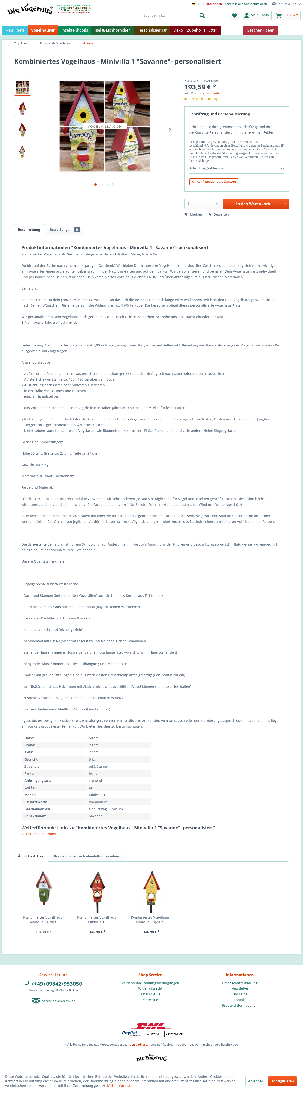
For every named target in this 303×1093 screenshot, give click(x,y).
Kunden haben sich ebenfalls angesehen (86, 856)
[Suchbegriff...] (174, 15)
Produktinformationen (240, 1005)
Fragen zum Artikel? (39, 834)
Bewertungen (65, 229)
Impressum (150, 999)
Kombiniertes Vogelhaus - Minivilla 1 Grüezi (43, 919)
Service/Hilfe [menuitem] (284, 4)
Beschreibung (29, 229)
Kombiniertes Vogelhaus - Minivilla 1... (97, 919)
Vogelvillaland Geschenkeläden (246, 4)
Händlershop (213, 4)
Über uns (239, 994)
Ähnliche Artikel (31, 856)
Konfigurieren (282, 1081)
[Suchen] (202, 15)
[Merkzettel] (235, 15)
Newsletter (240, 988)
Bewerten (218, 214)
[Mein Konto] (257, 15)
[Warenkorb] (287, 15)
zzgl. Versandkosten (213, 93)
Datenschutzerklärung (240, 983)
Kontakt (240, 999)
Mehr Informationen (123, 1085)
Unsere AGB (150, 994)
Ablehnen (256, 1081)
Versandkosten (140, 1045)
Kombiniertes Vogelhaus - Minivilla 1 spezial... (151, 919)
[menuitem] (213, 3)
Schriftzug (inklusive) (236, 168)
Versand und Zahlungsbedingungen (150, 983)
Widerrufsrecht (150, 988)
